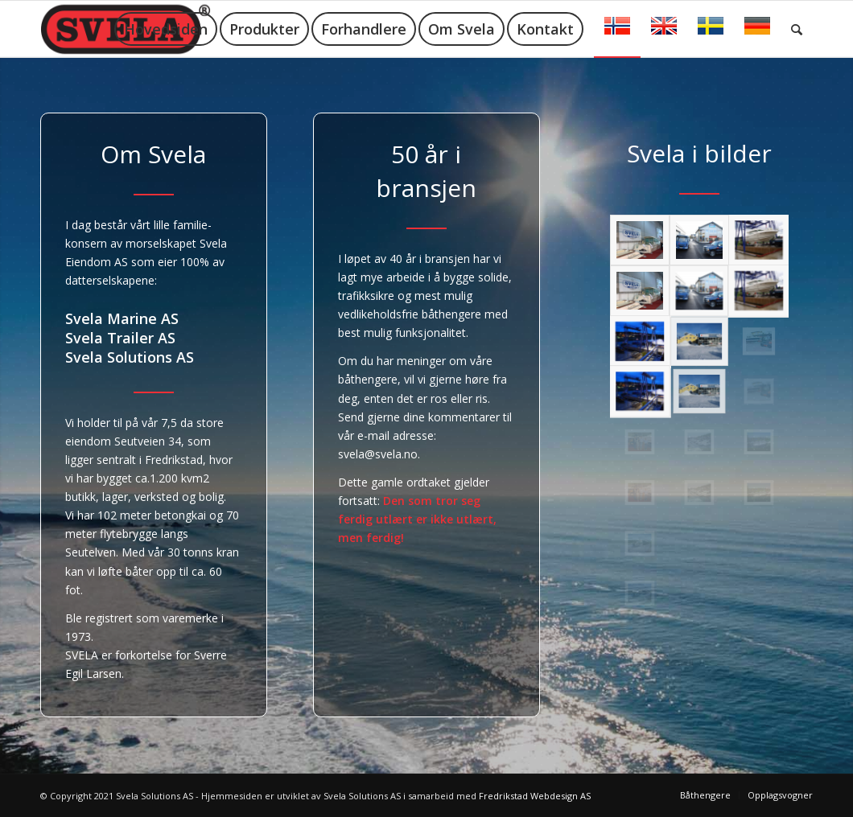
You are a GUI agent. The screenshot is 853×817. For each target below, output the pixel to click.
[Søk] (797, 29)
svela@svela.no (378, 454)
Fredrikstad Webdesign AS (535, 796)
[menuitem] (166, 29)
